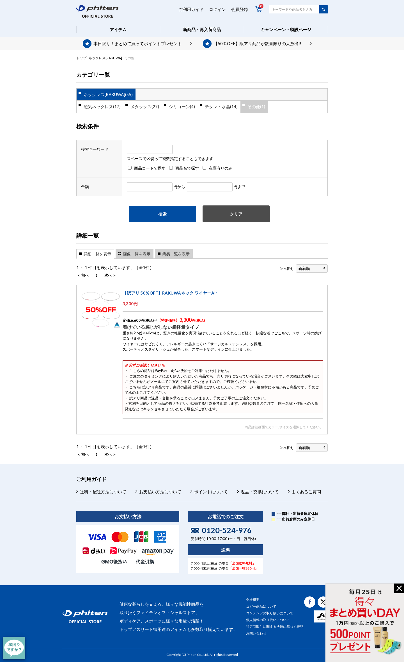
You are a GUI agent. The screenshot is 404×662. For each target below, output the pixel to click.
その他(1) (256, 106)
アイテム (118, 29)
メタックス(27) (144, 106)
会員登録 (239, 9)
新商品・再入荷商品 (202, 29)
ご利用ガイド (191, 9)
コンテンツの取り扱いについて (269, 613)
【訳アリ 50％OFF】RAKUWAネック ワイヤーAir (170, 292)
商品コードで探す (150, 168)
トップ (81, 58)
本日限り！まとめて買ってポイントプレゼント (137, 43)
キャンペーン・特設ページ (286, 29)
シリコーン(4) (182, 106)
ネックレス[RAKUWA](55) (108, 94)
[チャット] (14, 648)
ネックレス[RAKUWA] (105, 58)
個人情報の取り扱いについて (268, 620)
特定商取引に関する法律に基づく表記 (274, 626)
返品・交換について (260, 491)
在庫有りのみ (220, 168)
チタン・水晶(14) (221, 106)
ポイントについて (211, 491)
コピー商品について (261, 606)
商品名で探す (187, 168)
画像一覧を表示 (136, 253)
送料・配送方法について (103, 491)
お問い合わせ (256, 633)
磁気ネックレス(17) (102, 106)
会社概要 (253, 600)
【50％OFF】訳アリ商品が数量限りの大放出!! (257, 43)
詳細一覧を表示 (97, 253)
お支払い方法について (160, 491)
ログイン (217, 9)
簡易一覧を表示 (176, 253)
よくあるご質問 (306, 491)
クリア (236, 213)
